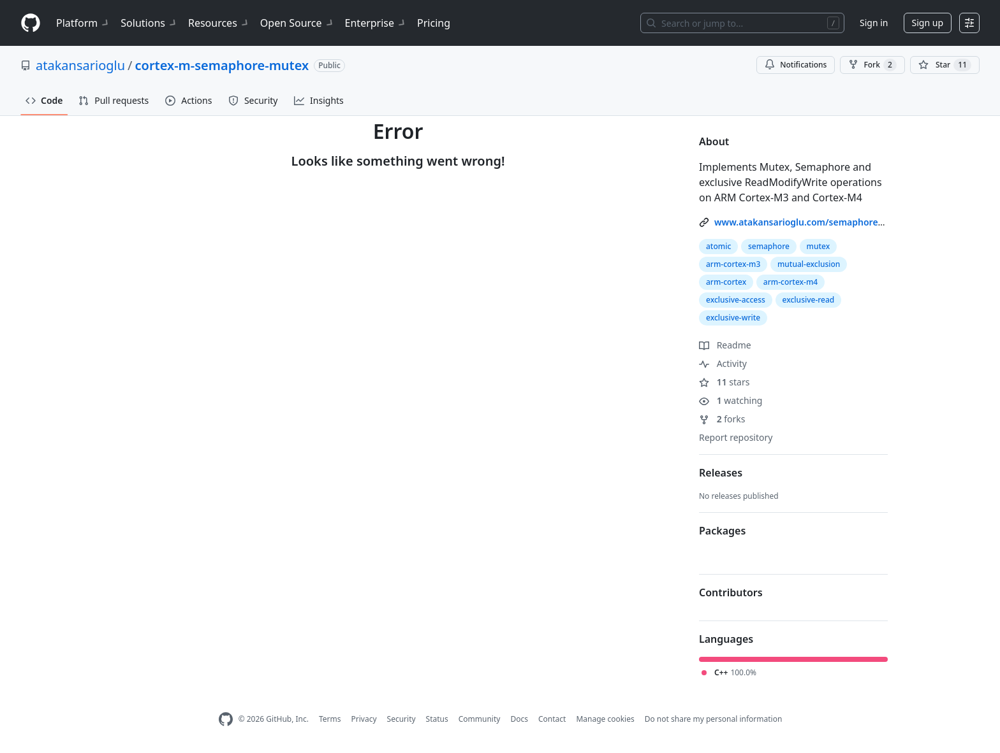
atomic (718, 246)
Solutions (149, 23)
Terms (330, 719)
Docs (519, 719)
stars (724, 382)
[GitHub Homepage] (225, 720)
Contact (552, 719)
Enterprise (376, 23)
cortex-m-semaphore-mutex (222, 65)
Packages (722, 531)
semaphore (769, 246)
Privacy (364, 719)
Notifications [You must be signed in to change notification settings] (796, 64)
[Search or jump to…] (742, 22)
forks (722, 419)
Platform (83, 23)
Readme (725, 345)
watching (730, 400)
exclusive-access (735, 299)
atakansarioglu (80, 65)
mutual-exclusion (808, 264)
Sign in (874, 23)
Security (401, 719)
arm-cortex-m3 (733, 264)
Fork (872, 65)
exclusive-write (733, 317)
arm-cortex (726, 281)
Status (437, 719)
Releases (720, 473)
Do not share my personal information (714, 719)
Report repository (735, 437)
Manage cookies (605, 719)
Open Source (297, 23)
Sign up (927, 23)
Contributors (731, 592)
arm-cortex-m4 (790, 281)
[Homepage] (30, 23)
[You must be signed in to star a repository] (945, 65)
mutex (818, 246)
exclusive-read (809, 299)
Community (480, 719)
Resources (219, 23)
